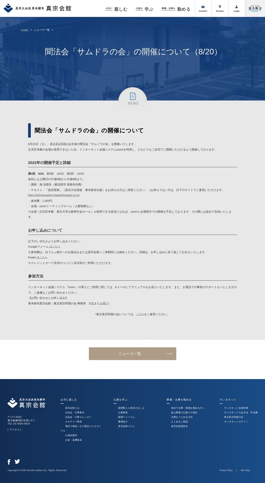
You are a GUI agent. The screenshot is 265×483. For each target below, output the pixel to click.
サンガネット (228, 399)
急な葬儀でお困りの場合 (184, 412)
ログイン (236, 8)
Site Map (245, 470)
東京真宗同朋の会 (61, 144)
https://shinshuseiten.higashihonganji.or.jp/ (55, 195)
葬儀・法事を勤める (179, 399)
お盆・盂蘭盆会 (73, 440)
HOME (24, 30)
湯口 (106, 303)
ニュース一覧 (42, 29)
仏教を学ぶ (120, 399)
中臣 (91, 303)
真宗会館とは (72, 408)
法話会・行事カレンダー (78, 417)
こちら (56, 246)
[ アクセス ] (14, 429)
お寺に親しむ (69, 399)
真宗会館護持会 (179, 426)
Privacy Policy (226, 470)
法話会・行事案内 (74, 412)
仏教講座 (123, 412)
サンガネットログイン (236, 421)
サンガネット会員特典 (236, 408)
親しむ (117, 9)
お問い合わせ (203, 8)
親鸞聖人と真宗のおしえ (131, 408)
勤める (176, 9)
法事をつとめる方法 (182, 417)
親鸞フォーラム (126, 417)
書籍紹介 (123, 421)
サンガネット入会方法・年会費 (241, 412)
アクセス (219, 8)
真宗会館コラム (126, 426)
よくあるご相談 (179, 421)
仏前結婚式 (71, 435)
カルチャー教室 (73, 421)
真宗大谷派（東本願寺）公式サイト (255, 8)
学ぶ (144, 9)
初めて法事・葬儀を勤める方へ (188, 408)
